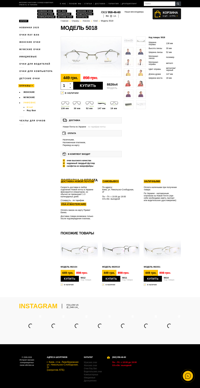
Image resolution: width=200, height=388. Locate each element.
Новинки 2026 (45, 11)
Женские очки (84, 11)
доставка (100, 4)
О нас (63, 4)
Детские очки (65, 17)
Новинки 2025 (29, 27)
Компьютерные (46, 17)
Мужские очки (45, 14)
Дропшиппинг (129, 4)
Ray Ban (62, 11)
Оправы (25, 86)
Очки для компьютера (36, 71)
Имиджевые (64, 14)
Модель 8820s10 (111, 267)
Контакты (82, 17)
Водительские (84, 14)
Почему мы (75, 4)
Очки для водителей (34, 64)
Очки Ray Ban (90, 368)
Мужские (29, 97)
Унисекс (29, 102)
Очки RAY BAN (29, 35)
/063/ (110, 12)
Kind (30, 107)
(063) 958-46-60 (119, 357)
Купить (88, 86)
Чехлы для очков (32, 120)
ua (114, 16)
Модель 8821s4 (69, 267)
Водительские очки (93, 371)
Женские (29, 92)
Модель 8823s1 (152, 267)
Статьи (88, 4)
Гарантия (113, 4)
